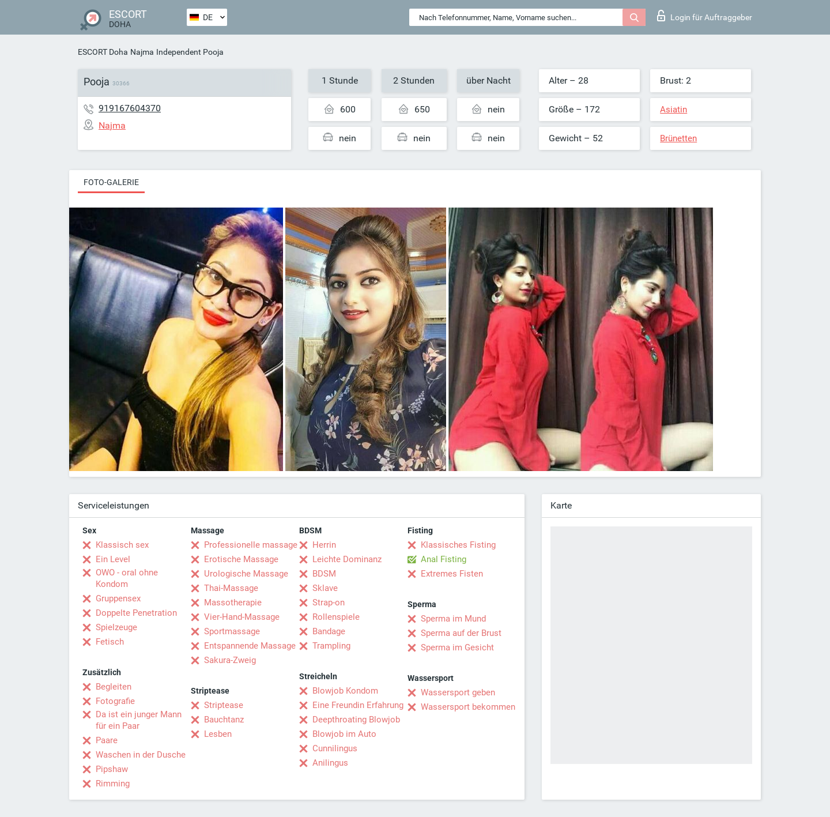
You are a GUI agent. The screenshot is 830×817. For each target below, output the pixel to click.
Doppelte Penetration (136, 613)
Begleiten (113, 687)
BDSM (324, 573)
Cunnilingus (334, 748)
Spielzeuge (116, 627)
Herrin (324, 545)
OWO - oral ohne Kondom (127, 578)
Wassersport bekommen (468, 707)
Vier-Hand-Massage (242, 617)
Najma (142, 52)
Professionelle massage (250, 545)
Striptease (223, 705)
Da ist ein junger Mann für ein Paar (139, 720)
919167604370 (130, 108)
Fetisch (110, 642)
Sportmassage (232, 631)
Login (704, 15)
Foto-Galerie (111, 182)
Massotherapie (233, 602)
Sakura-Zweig (230, 660)
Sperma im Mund (453, 618)
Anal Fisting (443, 559)
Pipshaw (112, 769)
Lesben (218, 734)
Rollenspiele (336, 617)
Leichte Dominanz (347, 559)
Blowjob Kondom (345, 691)
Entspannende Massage (250, 646)
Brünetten (678, 138)
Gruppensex (118, 598)
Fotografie (115, 701)
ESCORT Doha (103, 52)
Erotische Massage (241, 559)
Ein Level (113, 559)
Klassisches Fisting (458, 545)
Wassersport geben (458, 692)
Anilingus (330, 763)
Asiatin (673, 109)
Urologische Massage (246, 573)
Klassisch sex (122, 545)
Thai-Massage (231, 588)
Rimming (113, 783)
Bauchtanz (224, 719)
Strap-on (328, 602)
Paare (107, 740)
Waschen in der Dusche (141, 755)
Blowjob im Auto (344, 734)
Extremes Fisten (452, 573)
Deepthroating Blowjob (356, 719)
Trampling (331, 646)
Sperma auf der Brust (461, 633)
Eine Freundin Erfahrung (357, 705)
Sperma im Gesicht (457, 647)
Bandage (328, 631)
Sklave (325, 588)
